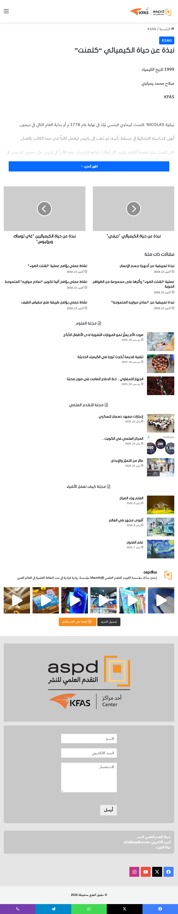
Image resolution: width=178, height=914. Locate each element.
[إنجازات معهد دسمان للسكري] (160, 423)
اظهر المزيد (89, 166)
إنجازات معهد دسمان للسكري (121, 416)
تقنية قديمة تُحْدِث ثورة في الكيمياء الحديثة (110, 357)
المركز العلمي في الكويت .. (122, 438)
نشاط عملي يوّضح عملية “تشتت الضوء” (57, 266)
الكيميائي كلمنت (161, 111)
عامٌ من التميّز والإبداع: (126, 461)
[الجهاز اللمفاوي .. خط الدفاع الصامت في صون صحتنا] (160, 385)
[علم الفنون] (160, 549)
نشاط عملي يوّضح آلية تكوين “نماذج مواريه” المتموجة (46, 282)
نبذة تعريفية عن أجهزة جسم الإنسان (147, 266)
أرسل (108, 810)
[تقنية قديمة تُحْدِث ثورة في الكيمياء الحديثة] (160, 363)
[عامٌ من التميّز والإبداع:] (160, 467)
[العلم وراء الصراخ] (160, 505)
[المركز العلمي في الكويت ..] (160, 445)
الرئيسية (166, 29)
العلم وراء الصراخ (131, 498)
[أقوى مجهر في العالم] (160, 527)
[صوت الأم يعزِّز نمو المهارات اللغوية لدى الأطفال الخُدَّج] (160, 341)
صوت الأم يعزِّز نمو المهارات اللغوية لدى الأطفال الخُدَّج (103, 335)
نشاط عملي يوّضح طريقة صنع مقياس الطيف (54, 302)
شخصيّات (138, 111)
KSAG (151, 29)
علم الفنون (135, 542)
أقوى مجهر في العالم (126, 520)
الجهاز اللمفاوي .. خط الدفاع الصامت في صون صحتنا (105, 379)
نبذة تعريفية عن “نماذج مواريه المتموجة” (142, 302)
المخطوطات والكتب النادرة (107, 111)
